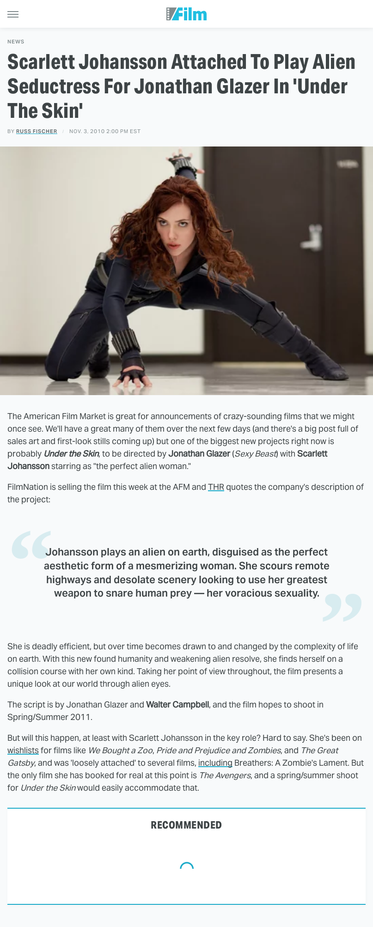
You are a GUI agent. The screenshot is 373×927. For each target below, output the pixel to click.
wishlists (23, 750)
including (215, 762)
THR (216, 487)
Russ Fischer (36, 131)
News (15, 42)
